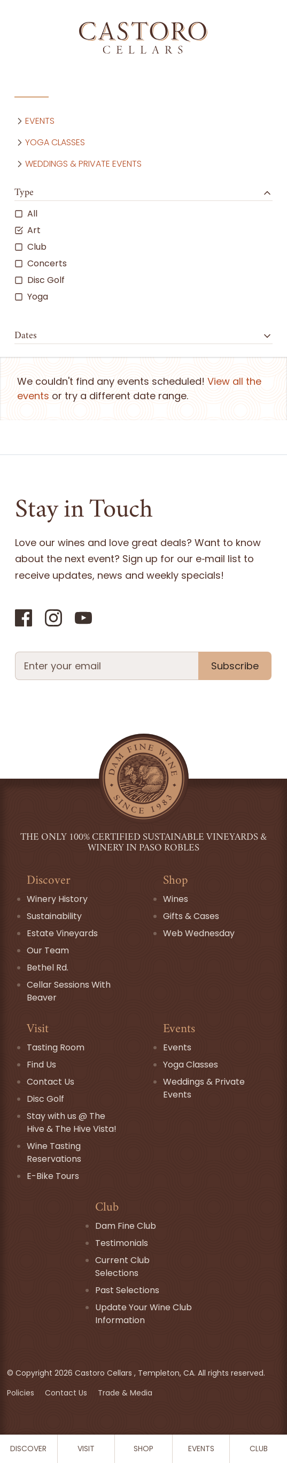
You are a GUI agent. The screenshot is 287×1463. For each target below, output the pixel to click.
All (25, 213)
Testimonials (121, 1243)
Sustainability (54, 916)
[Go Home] (143, 37)
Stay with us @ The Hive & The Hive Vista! (72, 1122)
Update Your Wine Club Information (143, 1313)
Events (201, 1448)
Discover (28, 1448)
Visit (86, 1448)
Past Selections (127, 1290)
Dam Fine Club (125, 1226)
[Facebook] (23, 617)
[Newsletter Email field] (106, 666)
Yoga (31, 296)
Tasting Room (55, 1047)
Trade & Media (125, 1392)
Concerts (40, 263)
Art (27, 230)
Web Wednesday (199, 933)
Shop (143, 1448)
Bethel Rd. (47, 967)
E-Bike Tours (53, 1176)
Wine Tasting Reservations (54, 1152)
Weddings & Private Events (78, 164)
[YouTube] (83, 617)
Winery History (57, 899)
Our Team (48, 950)
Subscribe (235, 666)
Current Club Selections (122, 1266)
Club (259, 1448)
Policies (21, 1392)
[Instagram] (53, 617)
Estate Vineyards (62, 933)
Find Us (41, 1064)
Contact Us (50, 1082)
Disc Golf (39, 280)
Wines (175, 899)
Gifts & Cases (191, 916)
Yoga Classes (49, 142)
